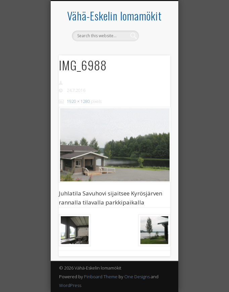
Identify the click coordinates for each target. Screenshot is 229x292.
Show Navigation (154, 60)
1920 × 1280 (78, 101)
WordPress (70, 285)
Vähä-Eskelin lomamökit (114, 15)
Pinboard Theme (101, 277)
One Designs (137, 277)
